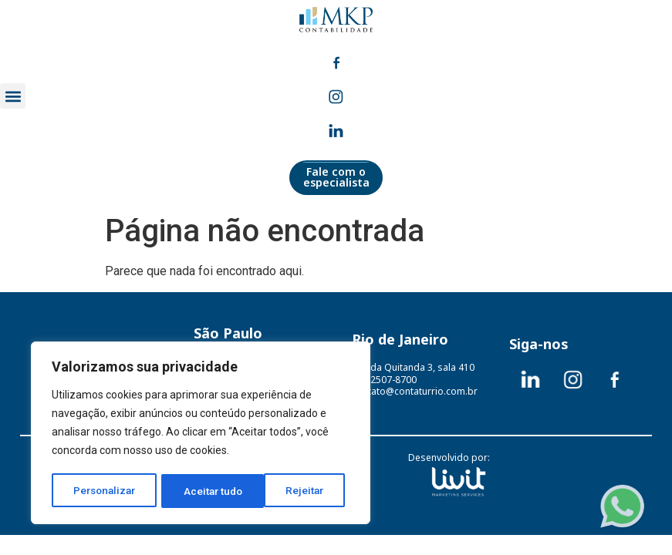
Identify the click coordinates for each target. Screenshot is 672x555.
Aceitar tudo (299, 491)
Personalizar (105, 491)
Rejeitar (203, 491)
